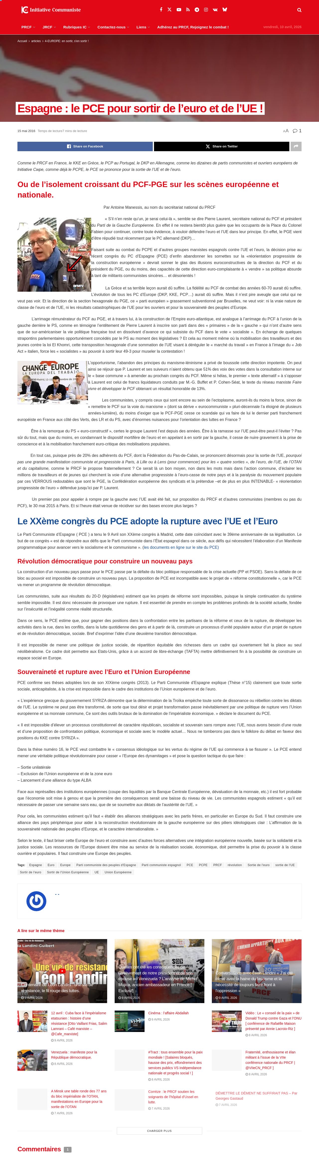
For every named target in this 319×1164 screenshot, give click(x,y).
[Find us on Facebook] (161, 10)
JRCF (47, 27)
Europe (65, 865)
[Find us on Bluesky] (225, 10)
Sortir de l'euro (30, 872)
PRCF (26, 27)
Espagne (35, 865)
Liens (141, 27)
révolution (235, 865)
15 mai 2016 (26, 131)
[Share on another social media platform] (296, 146)
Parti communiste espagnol (161, 865)
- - (57, 894)
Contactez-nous (111, 27)
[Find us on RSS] (188, 10)
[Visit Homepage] (49, 10)
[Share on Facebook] (85, 146)
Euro (51, 865)
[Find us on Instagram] (206, 10)
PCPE (203, 865)
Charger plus (159, 1130)
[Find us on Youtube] (179, 10)
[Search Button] (299, 10)
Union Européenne (118, 872)
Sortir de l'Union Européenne (68, 872)
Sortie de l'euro (259, 865)
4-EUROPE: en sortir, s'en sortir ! (67, 41)
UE (96, 872)
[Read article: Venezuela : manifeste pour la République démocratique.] (32, 1063)
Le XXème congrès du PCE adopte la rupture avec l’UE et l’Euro (147, 521)
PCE (190, 865)
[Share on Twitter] (221, 146)
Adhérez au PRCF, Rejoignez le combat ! (193, 27)
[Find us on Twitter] (169, 10)
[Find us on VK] (215, 10)
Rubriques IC (74, 27)
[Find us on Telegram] (197, 10)
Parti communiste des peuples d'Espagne (106, 865)
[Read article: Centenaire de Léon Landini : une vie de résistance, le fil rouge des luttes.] (62, 971)
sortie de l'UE (285, 865)
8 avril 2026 (256, 1035)
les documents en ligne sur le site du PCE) (181, 547)
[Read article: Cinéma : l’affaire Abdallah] (130, 1021)
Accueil (22, 41)
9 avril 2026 (32, 998)
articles (36, 41)
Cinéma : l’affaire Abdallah (168, 1013)
